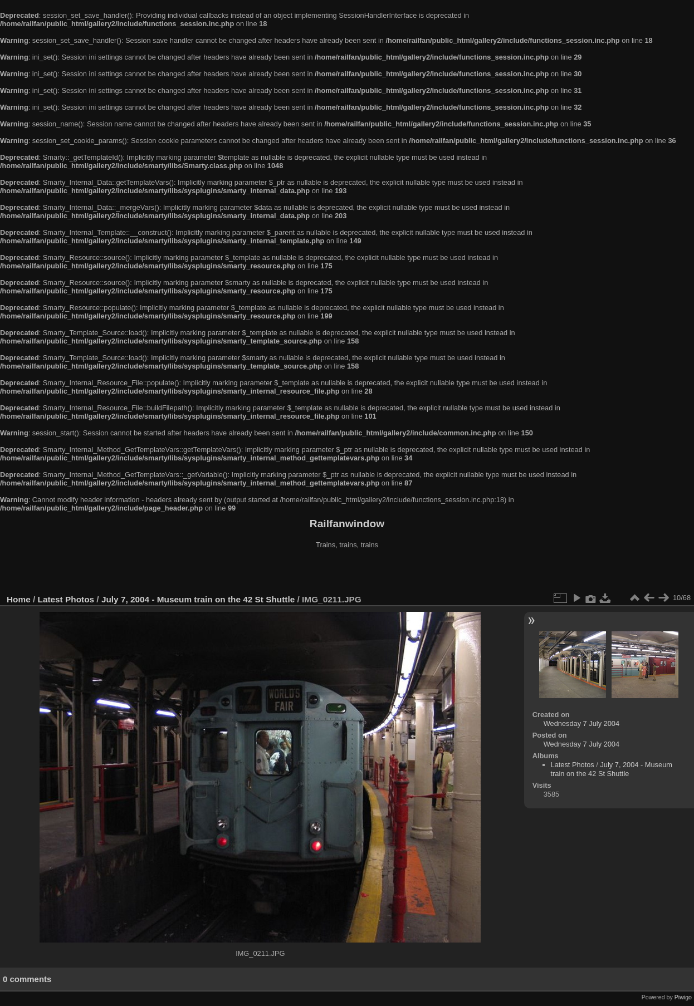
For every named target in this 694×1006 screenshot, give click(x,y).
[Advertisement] (347, 573)
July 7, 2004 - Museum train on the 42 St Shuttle (198, 599)
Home (19, 599)
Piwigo (683, 997)
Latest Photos (66, 599)
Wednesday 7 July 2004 (581, 723)
